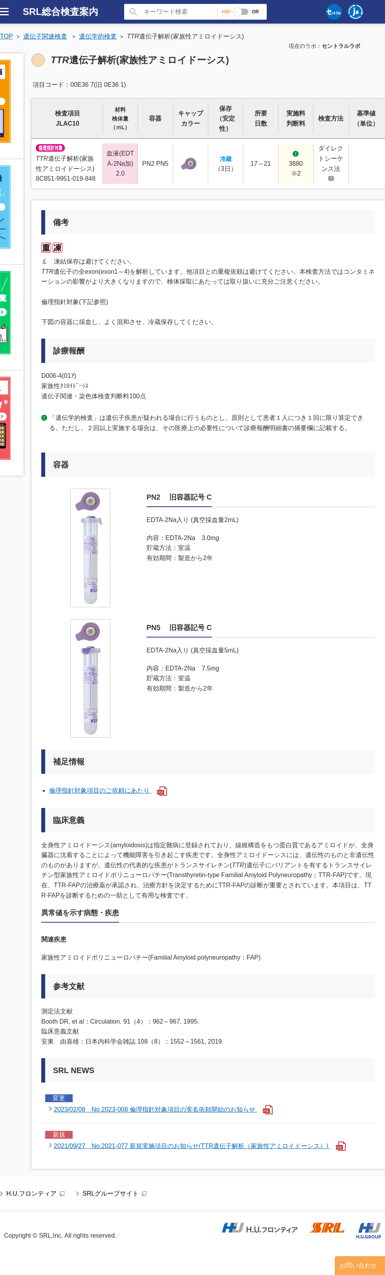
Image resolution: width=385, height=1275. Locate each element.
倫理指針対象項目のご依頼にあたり (108, 790)
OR (255, 12)
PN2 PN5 (155, 163)
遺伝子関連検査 (45, 36)
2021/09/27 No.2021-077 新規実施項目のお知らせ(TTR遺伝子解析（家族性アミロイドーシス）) (200, 1146)
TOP (6, 36)
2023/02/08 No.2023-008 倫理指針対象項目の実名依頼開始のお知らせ (163, 1110)
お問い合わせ (358, 1265)
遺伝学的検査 (98, 36)
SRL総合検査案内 (60, 11)
